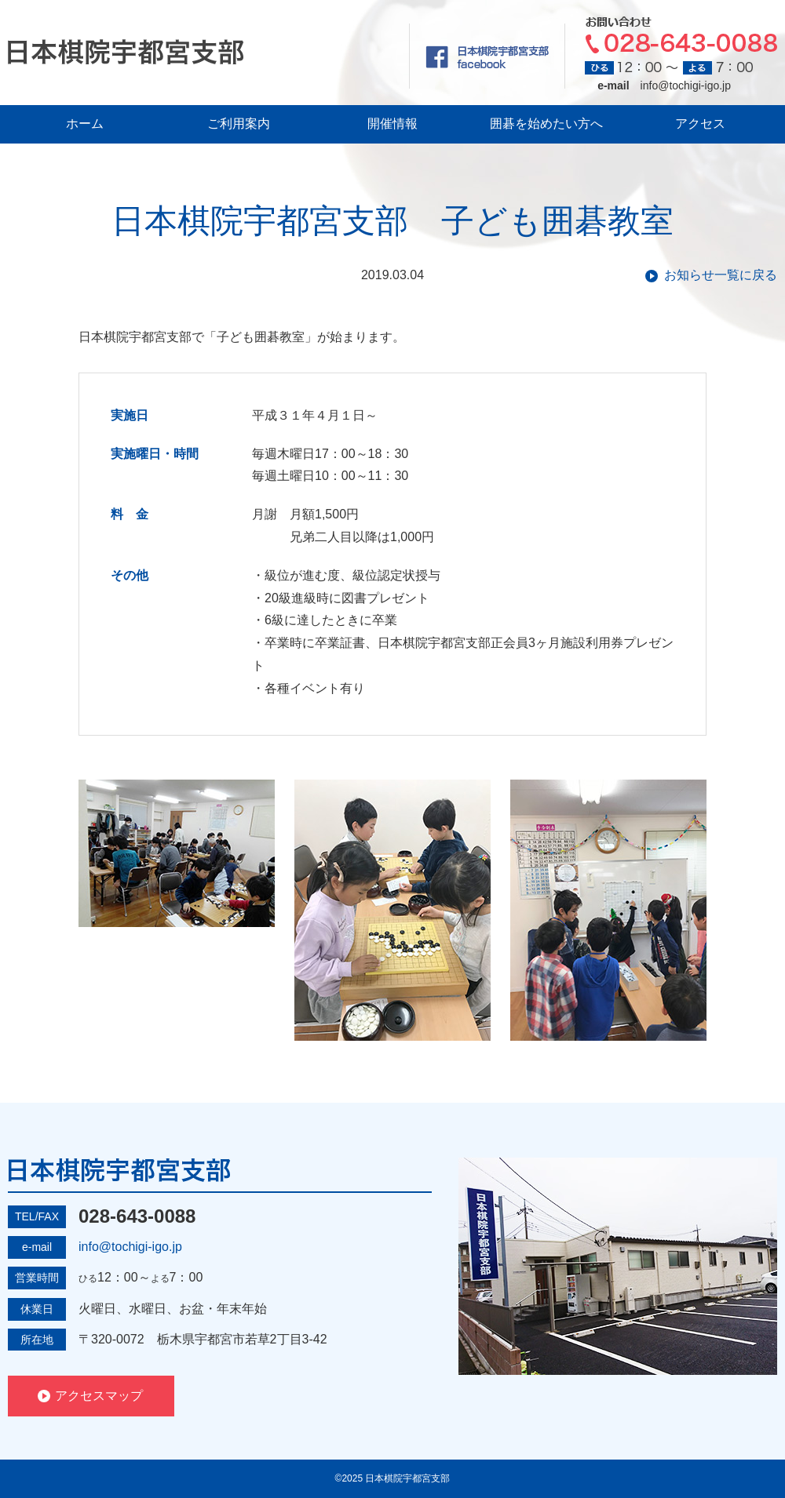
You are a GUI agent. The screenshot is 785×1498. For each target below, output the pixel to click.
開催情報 (392, 123)
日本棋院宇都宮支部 (126, 51)
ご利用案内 (238, 123)
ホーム (85, 123)
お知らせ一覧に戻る (720, 275)
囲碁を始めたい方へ (546, 123)
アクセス (700, 123)
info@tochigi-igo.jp (686, 85)
